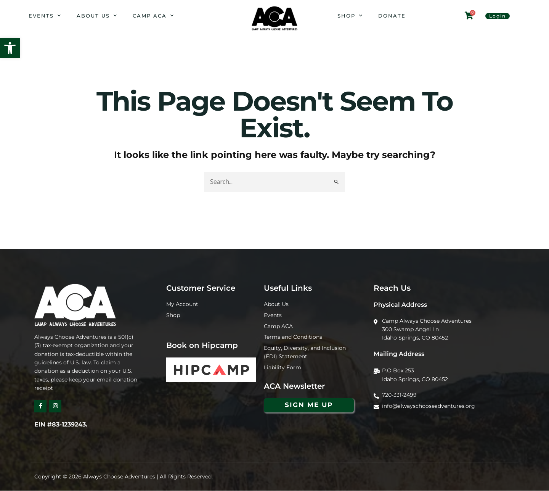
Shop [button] (350, 15)
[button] (10, 48)
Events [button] (45, 15)
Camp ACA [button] (153, 15)
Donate (392, 16)
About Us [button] (97, 15)
